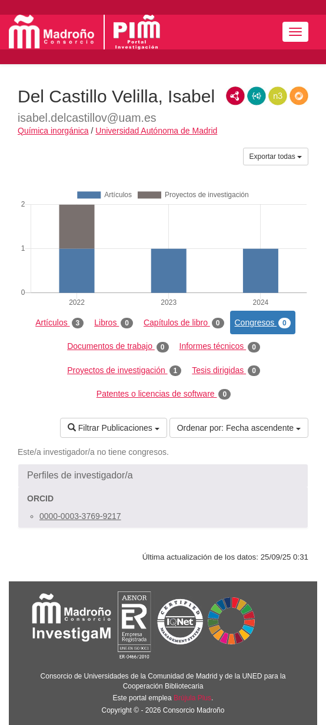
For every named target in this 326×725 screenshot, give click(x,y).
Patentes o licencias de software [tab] (164, 394)
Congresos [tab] (263, 323)
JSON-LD (256, 96)
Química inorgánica (53, 130)
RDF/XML (235, 96)
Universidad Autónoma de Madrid (156, 130)
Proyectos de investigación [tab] (124, 370)
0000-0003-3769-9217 (80, 516)
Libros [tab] (113, 323)
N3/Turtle (277, 96)
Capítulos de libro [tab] (184, 323)
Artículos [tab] (59, 323)
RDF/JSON (299, 96)
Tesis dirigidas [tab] (226, 370)
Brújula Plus (192, 698)
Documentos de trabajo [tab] (117, 346)
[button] (163, 475)
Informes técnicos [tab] (219, 346)
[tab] (163, 475)
